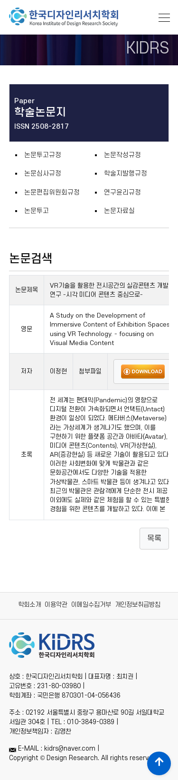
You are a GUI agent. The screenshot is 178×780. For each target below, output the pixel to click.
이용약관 (56, 604)
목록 (154, 538)
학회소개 (29, 604)
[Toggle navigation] (161, 16)
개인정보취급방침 (137, 604)
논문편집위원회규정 (52, 192)
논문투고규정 (42, 155)
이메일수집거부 (91, 604)
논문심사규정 (42, 173)
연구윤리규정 (122, 192)
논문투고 (36, 210)
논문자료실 (119, 210)
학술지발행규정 (125, 173)
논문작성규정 (122, 155)
